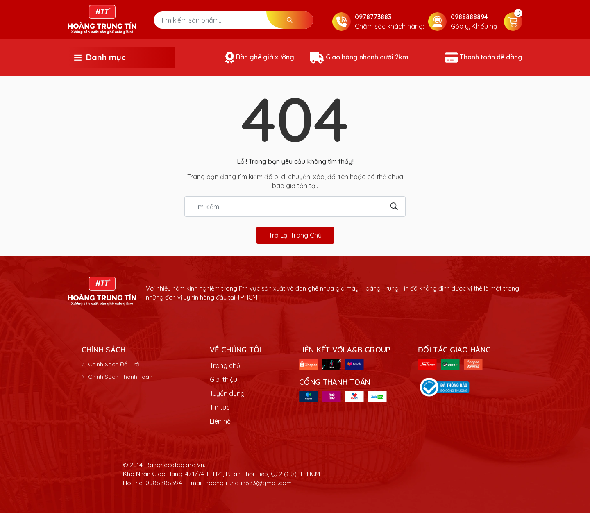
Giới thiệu (223, 379)
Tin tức (220, 407)
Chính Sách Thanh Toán (120, 376)
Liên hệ (220, 421)
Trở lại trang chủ (295, 235)
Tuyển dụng (227, 393)
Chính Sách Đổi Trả (113, 364)
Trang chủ (225, 365)
